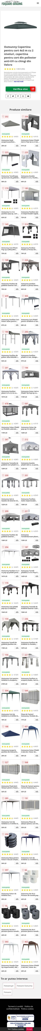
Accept (29, 1029)
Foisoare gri (8, 986)
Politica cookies (27, 1009)
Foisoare (7, 992)
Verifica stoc (24, 89)
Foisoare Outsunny (24, 986)
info (17, 146)
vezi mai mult (18, 81)
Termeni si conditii (15, 1006)
